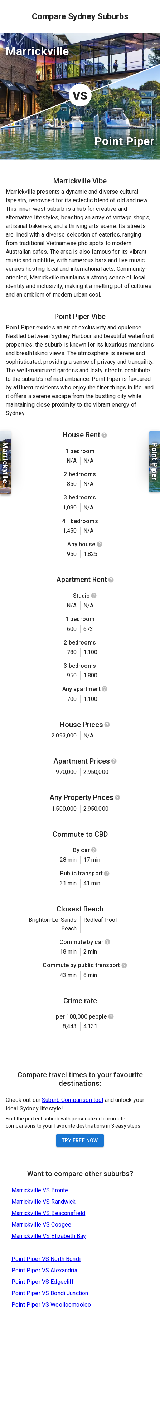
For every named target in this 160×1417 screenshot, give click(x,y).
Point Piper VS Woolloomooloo (51, 1304)
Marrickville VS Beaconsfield (48, 1213)
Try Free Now (80, 1140)
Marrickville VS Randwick (43, 1201)
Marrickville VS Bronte (39, 1190)
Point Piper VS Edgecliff (42, 1281)
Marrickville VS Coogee (41, 1224)
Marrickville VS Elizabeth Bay (48, 1236)
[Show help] (104, 435)
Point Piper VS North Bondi (46, 1259)
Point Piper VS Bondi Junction (49, 1293)
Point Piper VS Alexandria (44, 1270)
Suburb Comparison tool (72, 1100)
